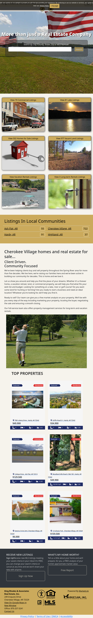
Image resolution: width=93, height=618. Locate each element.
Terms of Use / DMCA (47, 616)
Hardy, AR (24, 234)
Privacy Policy (44, 6)
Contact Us (9, 611)
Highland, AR (68, 234)
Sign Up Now (26, 576)
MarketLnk (84, 591)
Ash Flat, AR (24, 228)
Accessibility (66, 616)
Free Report (67, 570)
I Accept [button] (54, 6)
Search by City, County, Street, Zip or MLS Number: (46, 44)
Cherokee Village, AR (68, 228)
